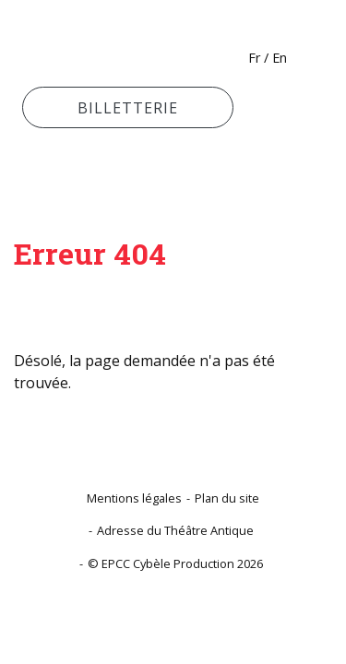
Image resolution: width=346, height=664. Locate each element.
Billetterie (128, 108)
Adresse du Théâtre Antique (175, 530)
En (279, 57)
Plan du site (227, 498)
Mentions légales (134, 498)
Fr (254, 57)
